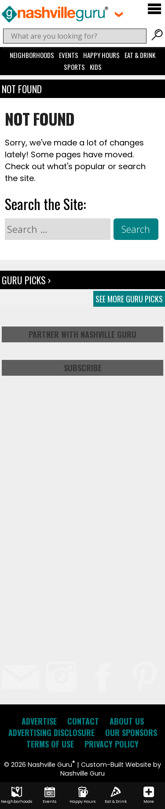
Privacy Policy (111, 744)
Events (68, 55)
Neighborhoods (32, 55)
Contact (83, 721)
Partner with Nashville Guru (82, 334)
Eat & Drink (140, 55)
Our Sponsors (131, 732)
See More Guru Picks (129, 299)
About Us (127, 721)
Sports (74, 67)
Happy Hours (101, 55)
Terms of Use (50, 744)
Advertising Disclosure (51, 732)
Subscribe (83, 368)
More (148, 795)
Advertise (39, 721)
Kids (96, 67)
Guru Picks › (26, 280)
